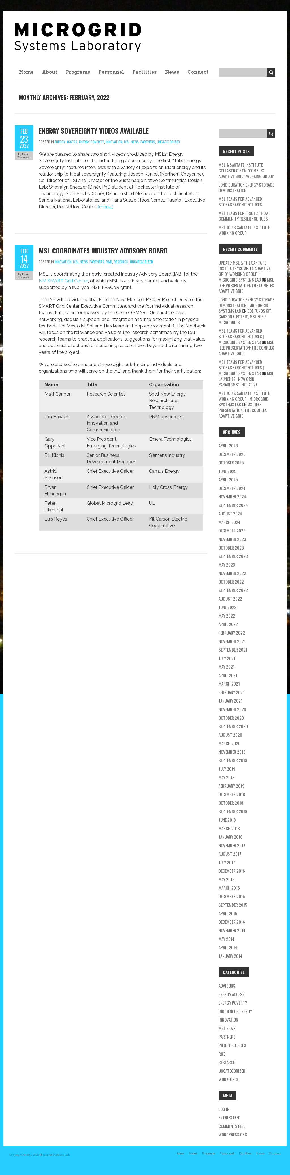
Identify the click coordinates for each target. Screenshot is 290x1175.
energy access (66, 142)
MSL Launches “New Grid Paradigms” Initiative (246, 379)
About (49, 72)
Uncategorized (168, 142)
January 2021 (230, 701)
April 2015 (228, 913)
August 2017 (230, 854)
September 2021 (233, 649)
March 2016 (229, 888)
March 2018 (229, 828)
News (172, 72)
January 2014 (230, 956)
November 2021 (232, 641)
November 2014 (232, 930)
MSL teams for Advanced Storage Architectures (240, 202)
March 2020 (229, 743)
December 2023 (232, 530)
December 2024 (232, 488)
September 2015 (233, 905)
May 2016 (226, 879)
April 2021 (228, 675)
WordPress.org (233, 1134)
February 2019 (231, 786)
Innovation (114, 142)
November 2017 (232, 845)
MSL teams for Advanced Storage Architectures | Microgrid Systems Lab (241, 336)
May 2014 (226, 939)
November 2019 (232, 752)
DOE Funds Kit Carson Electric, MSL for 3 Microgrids (245, 316)
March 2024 (229, 522)
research (121, 262)
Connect (197, 72)
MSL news (131, 142)
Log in (224, 1109)
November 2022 (232, 573)
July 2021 (227, 658)
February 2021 (231, 692)
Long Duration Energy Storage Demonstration (246, 187)
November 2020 (232, 709)
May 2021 (226, 666)
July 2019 (227, 769)
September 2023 (233, 556)
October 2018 (231, 803)
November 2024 (232, 496)
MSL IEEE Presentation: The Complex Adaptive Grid (246, 285)
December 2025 (232, 454)
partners (147, 142)
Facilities (145, 72)
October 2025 (231, 462)
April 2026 (228, 445)
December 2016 (232, 871)
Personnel (111, 72)
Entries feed (229, 1117)
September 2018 (233, 811)
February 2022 (232, 632)
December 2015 (232, 896)
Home (26, 72)
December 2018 (232, 794)
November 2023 (232, 539)
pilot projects (232, 1045)
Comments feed (232, 1126)
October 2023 (231, 547)
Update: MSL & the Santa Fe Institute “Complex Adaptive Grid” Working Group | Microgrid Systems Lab (244, 271)
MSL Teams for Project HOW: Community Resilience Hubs (244, 216)
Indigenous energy (235, 1011)
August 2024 (230, 513)
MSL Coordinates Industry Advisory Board (103, 250)
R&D (109, 262)
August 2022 (230, 598)
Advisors (227, 985)
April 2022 (228, 624)
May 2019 (226, 777)
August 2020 (230, 735)
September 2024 (233, 505)
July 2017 (227, 862)
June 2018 (227, 820)
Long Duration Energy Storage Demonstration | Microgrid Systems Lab (246, 305)
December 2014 (232, 922)
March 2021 (229, 684)
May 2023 (227, 564)
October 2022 (231, 581)
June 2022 (227, 607)
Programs (78, 72)
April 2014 (228, 947)
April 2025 (228, 479)
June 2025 (227, 471)
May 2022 (227, 615)
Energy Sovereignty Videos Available (94, 130)
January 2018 (230, 837)
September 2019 (233, 760)
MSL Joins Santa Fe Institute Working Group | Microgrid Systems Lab (244, 398)
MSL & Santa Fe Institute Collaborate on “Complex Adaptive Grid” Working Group (246, 170)
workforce (228, 1079)
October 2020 (231, 718)
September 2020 (233, 726)
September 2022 (233, 590)
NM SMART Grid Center (63, 281)
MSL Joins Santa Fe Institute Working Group (244, 230)
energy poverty (91, 142)
